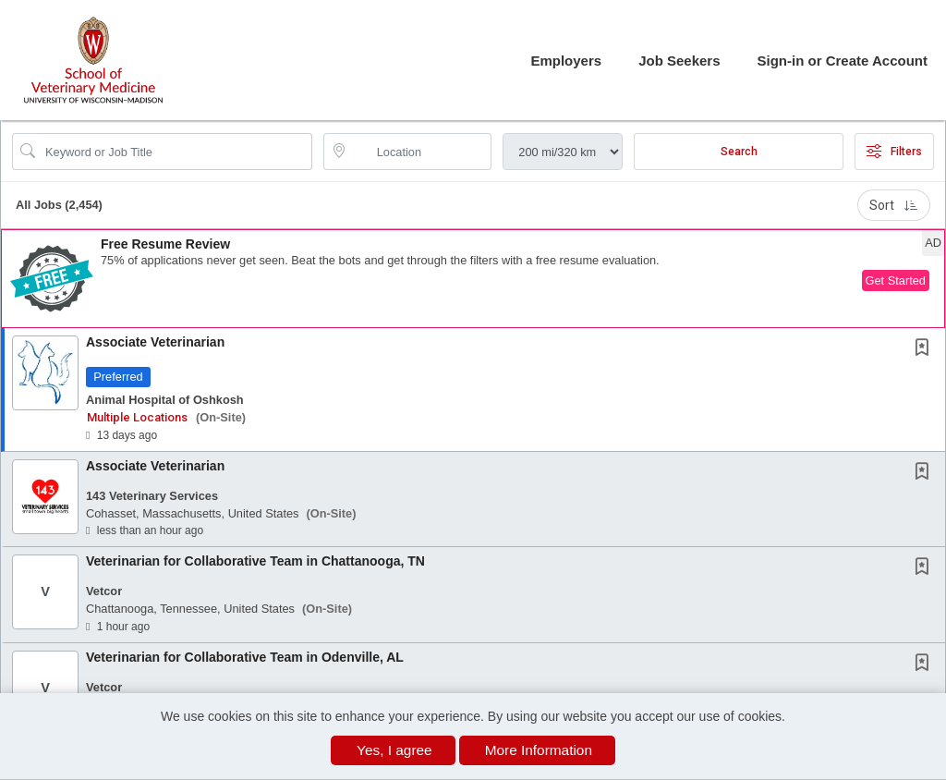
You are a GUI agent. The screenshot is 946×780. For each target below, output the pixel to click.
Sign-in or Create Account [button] (843, 60)
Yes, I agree (394, 750)
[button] (473, 278)
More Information (538, 750)
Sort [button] (893, 205)
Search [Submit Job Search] (739, 151)
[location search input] (420, 151)
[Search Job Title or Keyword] (175, 151)
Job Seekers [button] (679, 60)
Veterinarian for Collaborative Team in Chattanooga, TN (255, 561)
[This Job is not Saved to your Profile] (926, 349)
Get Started (896, 280)
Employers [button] (565, 60)
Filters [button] (894, 151)
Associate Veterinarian (155, 342)
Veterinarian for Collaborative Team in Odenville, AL (245, 657)
